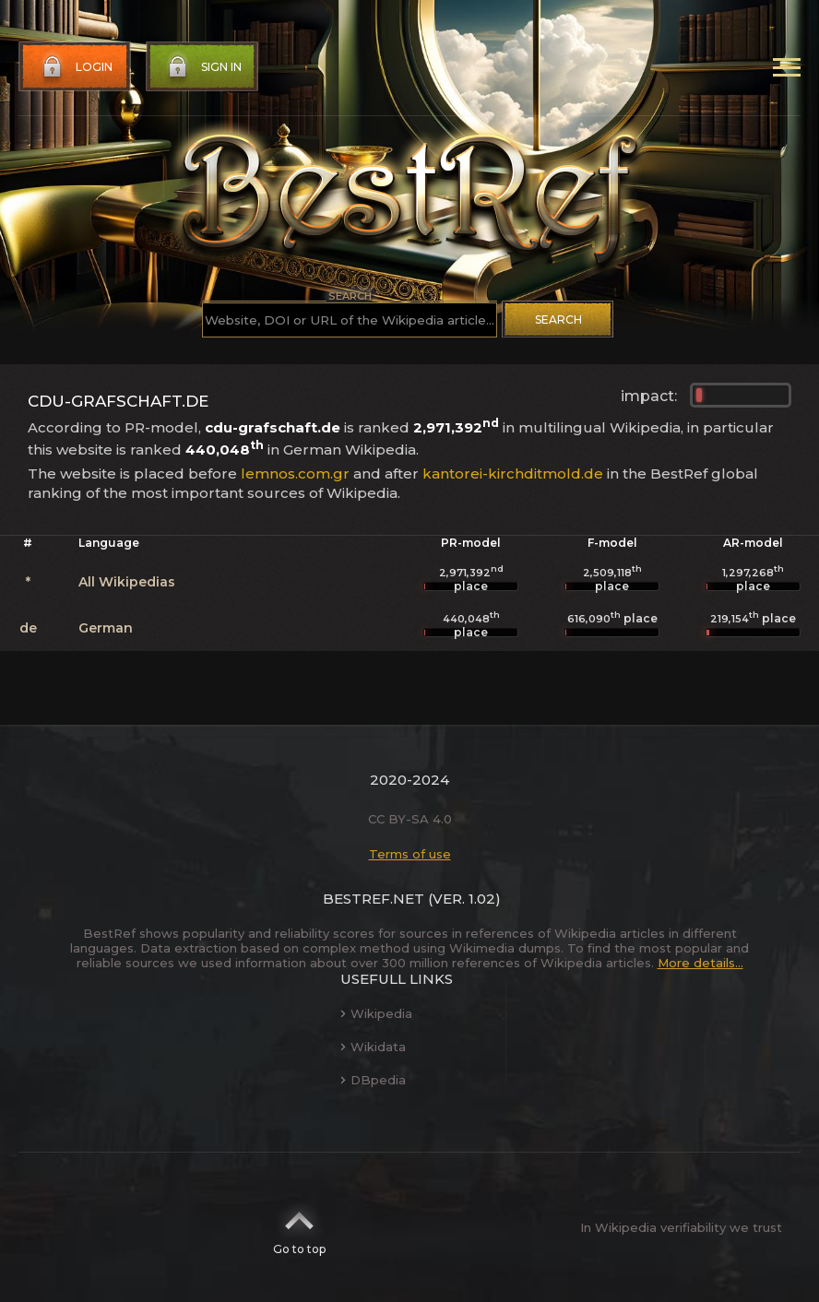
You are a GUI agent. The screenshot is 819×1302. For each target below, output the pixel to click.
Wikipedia (376, 1013)
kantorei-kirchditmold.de (512, 473)
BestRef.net (373, 898)
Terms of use (410, 853)
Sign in (203, 67)
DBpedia (373, 1079)
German (105, 628)
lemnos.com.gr (295, 473)
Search (558, 319)
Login (76, 67)
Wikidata (373, 1046)
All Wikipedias (126, 582)
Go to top (299, 1227)
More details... (700, 962)
